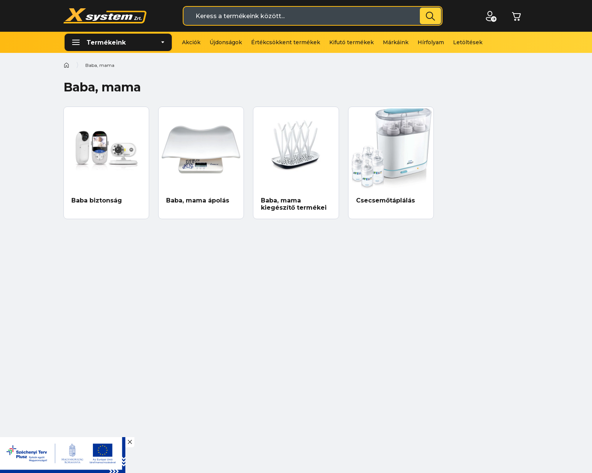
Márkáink (396, 42)
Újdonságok (226, 42)
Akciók (191, 42)
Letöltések (468, 42)
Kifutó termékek (351, 42)
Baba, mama (99, 65)
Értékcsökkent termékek (285, 42)
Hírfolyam (431, 42)
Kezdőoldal (66, 65)
